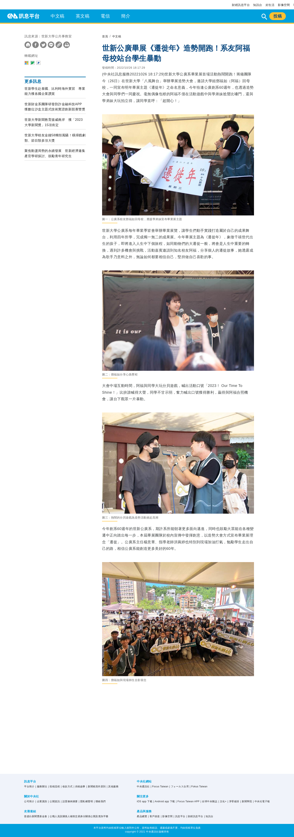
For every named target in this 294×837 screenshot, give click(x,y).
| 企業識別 (41, 801)
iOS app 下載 (144, 801)
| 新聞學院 (246, 801)
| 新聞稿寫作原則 (96, 786)
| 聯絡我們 (100, 801)
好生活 (270, 4)
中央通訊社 (143, 786)
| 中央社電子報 (261, 801)
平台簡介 (29, 786)
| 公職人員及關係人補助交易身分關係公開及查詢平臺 (78, 816)
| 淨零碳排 (233, 801)
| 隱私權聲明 (86, 801)
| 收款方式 (66, 786)
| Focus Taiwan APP (187, 801)
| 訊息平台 (179, 816)
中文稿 (58, 16)
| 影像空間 (167, 816)
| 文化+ (222, 801)
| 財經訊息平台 (194, 816)
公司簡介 (29, 801)
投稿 (277, 16)
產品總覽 (142, 816)
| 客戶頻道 (154, 816)
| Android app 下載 (164, 801)
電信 (105, 16)
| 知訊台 (208, 816)
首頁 (105, 36)
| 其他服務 (112, 786)
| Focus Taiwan (159, 786)
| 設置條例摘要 (69, 801)
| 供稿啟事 (79, 786)
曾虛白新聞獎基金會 (35, 816)
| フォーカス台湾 (179, 786)
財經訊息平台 (241, 4)
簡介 (125, 16)
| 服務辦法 (41, 786)
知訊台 (257, 4)
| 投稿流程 (54, 786)
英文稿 (83, 16)
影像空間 (284, 4)
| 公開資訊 (54, 801)
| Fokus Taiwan (198, 786)
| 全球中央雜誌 (208, 801)
